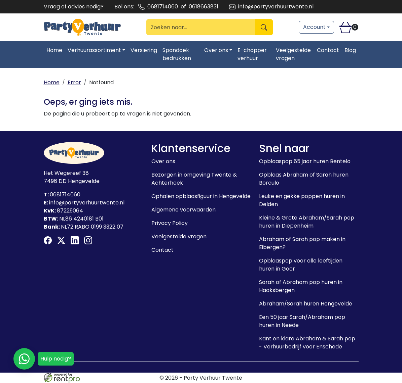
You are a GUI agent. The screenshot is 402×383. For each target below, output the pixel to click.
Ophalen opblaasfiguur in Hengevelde (201, 196)
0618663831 (203, 6)
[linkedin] (76, 240)
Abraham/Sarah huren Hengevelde (305, 303)
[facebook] (49, 240)
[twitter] (62, 240)
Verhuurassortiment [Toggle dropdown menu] (94, 50)
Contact (328, 50)
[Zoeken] (264, 27)
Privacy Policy (169, 223)
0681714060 (158, 6)
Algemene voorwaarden (183, 209)
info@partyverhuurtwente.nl (271, 7)
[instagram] (89, 240)
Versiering (144, 50)
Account (314, 27)
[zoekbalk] (200, 27)
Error (74, 82)
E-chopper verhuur (252, 54)
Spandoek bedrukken (176, 54)
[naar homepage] (82, 27)
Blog (350, 50)
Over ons (216, 50)
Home (54, 50)
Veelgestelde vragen (293, 54)
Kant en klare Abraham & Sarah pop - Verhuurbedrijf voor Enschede (307, 342)
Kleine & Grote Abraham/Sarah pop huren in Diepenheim (306, 222)
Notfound (101, 82)
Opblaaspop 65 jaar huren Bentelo (305, 161)
